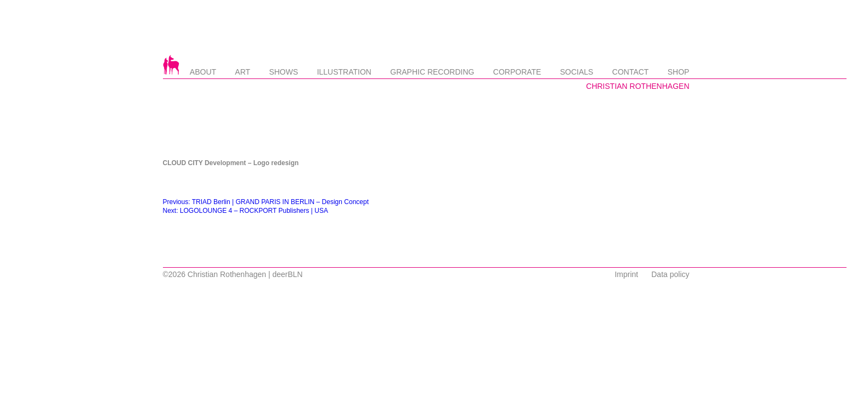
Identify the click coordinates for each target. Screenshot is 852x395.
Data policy (670, 274)
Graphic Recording (432, 71)
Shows (283, 71)
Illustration (344, 71)
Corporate (517, 71)
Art (242, 71)
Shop (679, 71)
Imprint (626, 274)
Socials (577, 71)
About (203, 71)
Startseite (171, 65)
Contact (630, 71)
